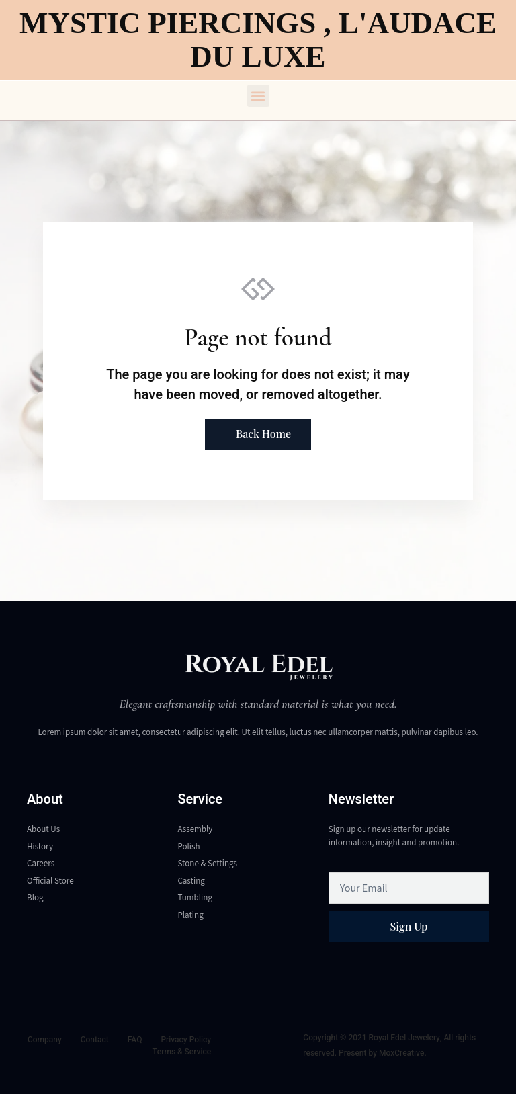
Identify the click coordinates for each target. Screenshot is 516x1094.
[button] (258, 96)
